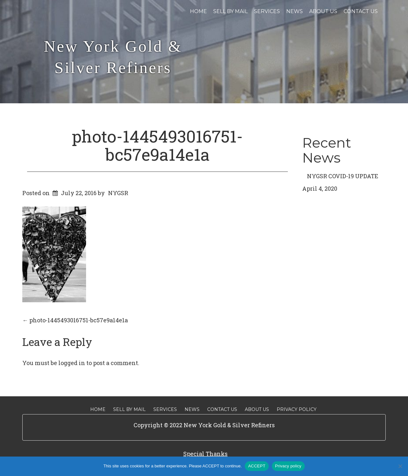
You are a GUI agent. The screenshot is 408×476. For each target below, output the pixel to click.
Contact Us (361, 11)
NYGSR (118, 193)
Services (267, 11)
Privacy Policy (297, 409)
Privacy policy (288, 466)
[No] (400, 466)
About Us (323, 11)
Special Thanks (205, 454)
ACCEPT (256, 466)
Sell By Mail (230, 11)
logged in (71, 363)
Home (198, 11)
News (294, 11)
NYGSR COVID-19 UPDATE (342, 176)
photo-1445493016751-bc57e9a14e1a (157, 145)
